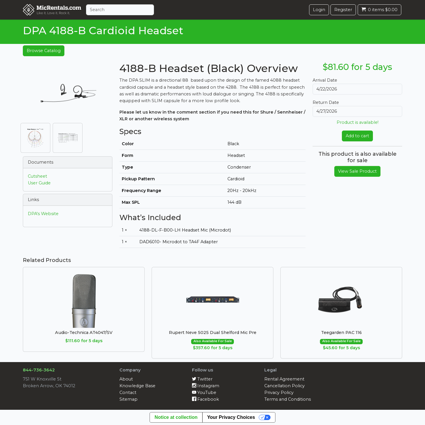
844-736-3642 (39, 370)
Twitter (202, 379)
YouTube (204, 392)
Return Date (326, 102)
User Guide (39, 183)
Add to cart (357, 135)
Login (319, 9)
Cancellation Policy (284, 385)
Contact (127, 392)
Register (343, 9)
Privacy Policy (279, 392)
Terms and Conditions (287, 399)
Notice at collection (176, 417)
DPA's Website (43, 213)
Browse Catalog (44, 50)
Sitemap (128, 399)
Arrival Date (325, 80)
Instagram (205, 385)
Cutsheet (37, 176)
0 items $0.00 (379, 9)
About (126, 379)
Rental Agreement (284, 379)
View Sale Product (357, 171)
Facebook (205, 399)
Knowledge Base (137, 385)
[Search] (120, 9)
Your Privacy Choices (231, 417)
